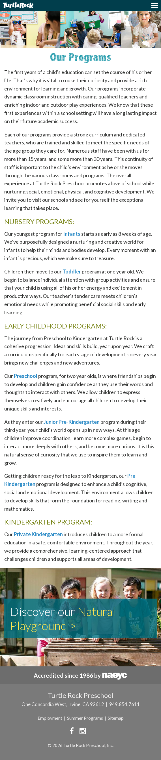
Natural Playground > (62, 618)
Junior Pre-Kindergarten (72, 422)
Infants (71, 234)
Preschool (25, 376)
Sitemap (116, 718)
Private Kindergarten (38, 534)
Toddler (72, 271)
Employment (50, 718)
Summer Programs (85, 718)
